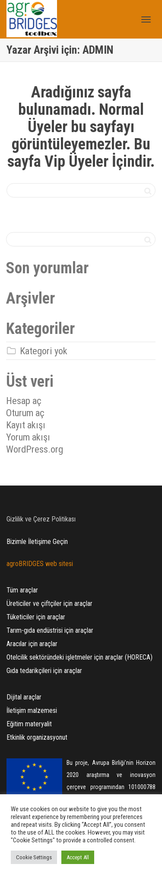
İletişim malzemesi (31, 710)
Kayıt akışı (25, 424)
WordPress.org (34, 449)
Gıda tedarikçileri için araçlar (44, 671)
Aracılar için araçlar (31, 644)
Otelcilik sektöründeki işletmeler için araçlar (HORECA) (79, 657)
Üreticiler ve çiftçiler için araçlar (49, 603)
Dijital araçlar (23, 697)
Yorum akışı (28, 437)
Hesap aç (23, 400)
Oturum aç (25, 412)
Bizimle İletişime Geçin (37, 541)
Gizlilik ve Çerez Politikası (41, 519)
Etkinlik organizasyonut (36, 737)
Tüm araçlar (22, 590)
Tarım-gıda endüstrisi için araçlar (49, 630)
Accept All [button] (78, 857)
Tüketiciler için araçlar (35, 617)
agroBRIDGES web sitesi (39, 564)
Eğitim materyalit (29, 724)
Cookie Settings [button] (34, 857)
